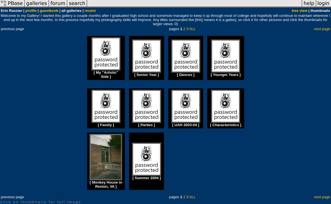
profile (31, 11)
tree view (300, 11)
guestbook (49, 11)
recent (90, 11)
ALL (192, 29)
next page (322, 29)
